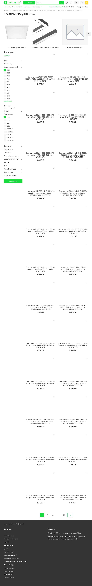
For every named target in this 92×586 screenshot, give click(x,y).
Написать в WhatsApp (56, 7)
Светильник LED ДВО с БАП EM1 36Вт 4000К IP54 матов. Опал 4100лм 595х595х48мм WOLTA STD (73, 155)
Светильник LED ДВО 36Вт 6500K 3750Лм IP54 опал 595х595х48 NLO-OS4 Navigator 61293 (73, 79)
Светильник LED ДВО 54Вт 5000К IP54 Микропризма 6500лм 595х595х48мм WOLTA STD (73, 459)
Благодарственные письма (11, 558)
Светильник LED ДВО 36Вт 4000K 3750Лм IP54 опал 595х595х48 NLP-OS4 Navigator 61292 (40, 79)
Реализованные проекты (32, 7)
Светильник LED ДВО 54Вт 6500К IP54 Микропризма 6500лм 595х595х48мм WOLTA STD (40, 497)
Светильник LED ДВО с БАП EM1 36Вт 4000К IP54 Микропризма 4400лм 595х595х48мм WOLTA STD (73, 383)
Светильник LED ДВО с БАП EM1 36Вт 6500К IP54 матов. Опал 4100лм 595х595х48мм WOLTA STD (73, 193)
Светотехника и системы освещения (24, 11)
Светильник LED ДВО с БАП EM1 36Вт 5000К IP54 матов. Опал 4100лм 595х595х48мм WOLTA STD (40, 193)
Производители (8, 574)
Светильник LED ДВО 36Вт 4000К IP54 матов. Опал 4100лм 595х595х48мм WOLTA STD (40, 117)
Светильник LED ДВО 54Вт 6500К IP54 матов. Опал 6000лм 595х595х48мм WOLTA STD (40, 269)
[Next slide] (88, 34)
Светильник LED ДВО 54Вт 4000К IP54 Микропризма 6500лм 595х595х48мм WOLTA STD (40, 459)
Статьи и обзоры (8, 571)
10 (64, 515)
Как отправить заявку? (10, 555)
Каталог (29, 3)
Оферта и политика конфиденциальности (16, 561)
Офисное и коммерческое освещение (51, 11)
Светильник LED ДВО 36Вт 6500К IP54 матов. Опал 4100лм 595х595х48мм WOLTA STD (40, 155)
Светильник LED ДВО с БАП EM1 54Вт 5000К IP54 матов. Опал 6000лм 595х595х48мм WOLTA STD (40, 307)
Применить (13, 181)
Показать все (8, 101)
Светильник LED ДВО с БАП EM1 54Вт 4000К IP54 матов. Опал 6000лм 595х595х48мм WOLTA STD (73, 269)
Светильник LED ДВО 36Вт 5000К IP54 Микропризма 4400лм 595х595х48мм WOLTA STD (72, 345)
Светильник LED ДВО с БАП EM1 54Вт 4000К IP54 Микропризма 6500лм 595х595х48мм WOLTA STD (73, 497)
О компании (7, 7)
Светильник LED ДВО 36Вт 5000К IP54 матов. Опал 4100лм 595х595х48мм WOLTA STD (72, 117)
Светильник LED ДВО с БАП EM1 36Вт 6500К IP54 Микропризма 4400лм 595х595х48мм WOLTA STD (73, 421)
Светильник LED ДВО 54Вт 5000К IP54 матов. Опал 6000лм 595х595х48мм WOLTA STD (73, 231)
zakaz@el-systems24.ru (72, 533)
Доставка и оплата (17, 7)
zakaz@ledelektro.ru (82, 7)
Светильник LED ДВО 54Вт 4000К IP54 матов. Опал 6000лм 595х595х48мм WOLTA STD (40, 231)
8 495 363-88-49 (69, 7)
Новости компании (9, 568)
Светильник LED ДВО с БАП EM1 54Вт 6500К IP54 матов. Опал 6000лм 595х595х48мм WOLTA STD (73, 307)
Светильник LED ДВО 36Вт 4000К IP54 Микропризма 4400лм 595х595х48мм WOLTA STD (40, 345)
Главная (6, 11)
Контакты (6, 542)
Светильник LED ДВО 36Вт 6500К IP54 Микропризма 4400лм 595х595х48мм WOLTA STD (40, 383)
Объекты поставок (9, 552)
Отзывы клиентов (9, 577)
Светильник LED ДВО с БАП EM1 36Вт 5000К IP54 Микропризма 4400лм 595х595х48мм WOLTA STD (40, 421)
